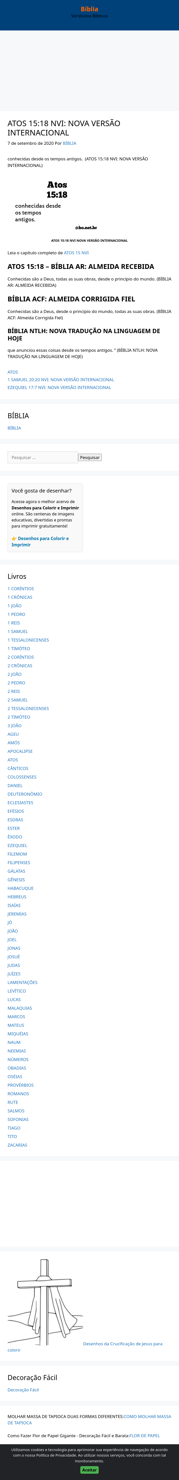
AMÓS (14, 743)
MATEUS (16, 1025)
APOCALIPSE (20, 751)
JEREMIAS (17, 914)
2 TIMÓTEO (19, 717)
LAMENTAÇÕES (23, 982)
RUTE (13, 1102)
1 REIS (14, 623)
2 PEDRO (16, 683)
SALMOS (16, 1111)
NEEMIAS (17, 1051)
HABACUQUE (20, 888)
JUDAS (14, 965)
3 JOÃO (15, 725)
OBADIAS (17, 1068)
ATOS (13, 372)
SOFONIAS (18, 1119)
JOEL (12, 939)
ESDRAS (15, 820)
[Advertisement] (89, 68)
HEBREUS (17, 897)
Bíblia (89, 9)
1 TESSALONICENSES (28, 640)
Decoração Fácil (23, 1390)
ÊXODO (15, 837)
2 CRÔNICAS (20, 665)
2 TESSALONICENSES (28, 708)
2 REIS (14, 691)
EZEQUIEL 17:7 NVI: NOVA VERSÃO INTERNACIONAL (59, 387)
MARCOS (16, 1016)
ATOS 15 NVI (76, 253)
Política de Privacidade (56, 1455)
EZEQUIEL (17, 845)
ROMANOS (18, 1094)
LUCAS (14, 999)
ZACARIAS (17, 1145)
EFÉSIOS (16, 811)
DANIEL (15, 785)
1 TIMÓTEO (19, 648)
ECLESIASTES (20, 802)
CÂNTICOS (18, 768)
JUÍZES (14, 974)
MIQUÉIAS (18, 1034)
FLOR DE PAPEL (144, 1435)
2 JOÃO (15, 674)
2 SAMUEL (18, 700)
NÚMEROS (18, 1059)
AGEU (13, 734)
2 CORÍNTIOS (21, 657)
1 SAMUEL (18, 631)
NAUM (14, 1042)
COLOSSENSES (22, 777)
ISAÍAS (14, 905)
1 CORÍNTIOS (21, 588)
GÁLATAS (16, 871)
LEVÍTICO (17, 991)
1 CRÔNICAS (20, 597)
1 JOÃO (15, 606)
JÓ (10, 922)
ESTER (14, 828)
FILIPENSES (19, 862)
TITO (12, 1136)
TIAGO (14, 1128)
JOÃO (13, 931)
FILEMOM (17, 854)
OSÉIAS (15, 1076)
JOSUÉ (14, 957)
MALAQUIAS (20, 1008)
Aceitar (89, 1470)
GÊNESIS (16, 880)
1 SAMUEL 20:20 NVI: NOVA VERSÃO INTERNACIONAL (61, 379)
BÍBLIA (14, 428)
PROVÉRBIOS (21, 1085)
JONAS (14, 948)
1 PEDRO (16, 614)
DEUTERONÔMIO (25, 794)
